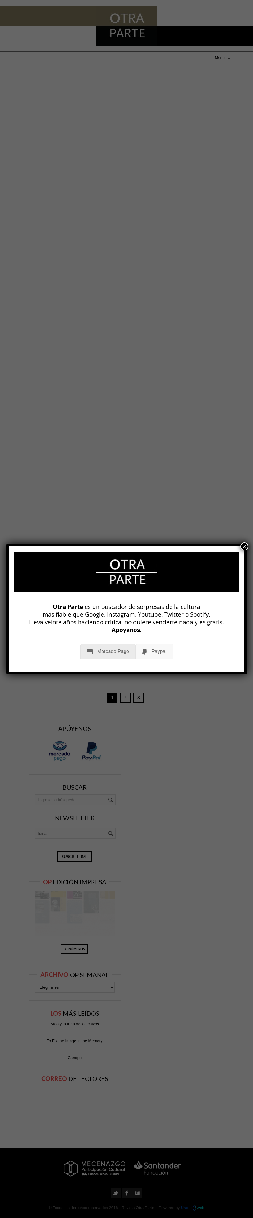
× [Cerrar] (244, 546)
